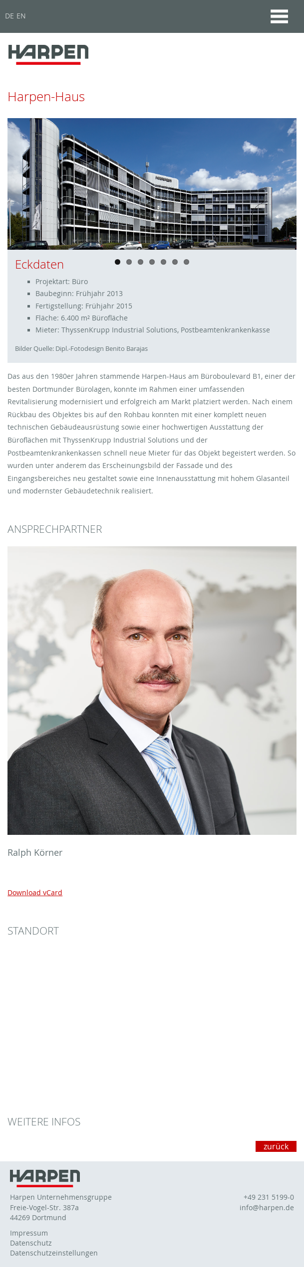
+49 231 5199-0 (269, 1197)
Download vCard (34, 892)
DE (9, 15)
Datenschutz (31, 1243)
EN (21, 15)
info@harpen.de (267, 1207)
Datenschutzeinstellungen (54, 1253)
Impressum (29, 1233)
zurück (276, 1146)
